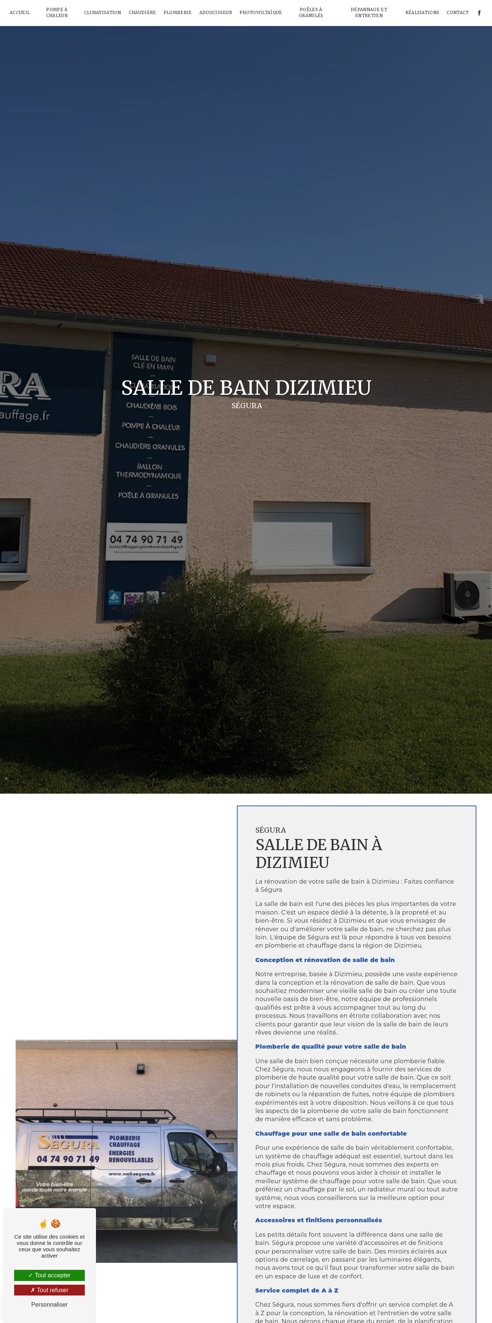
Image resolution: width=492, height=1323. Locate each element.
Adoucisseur (215, 12)
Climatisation (102, 12)
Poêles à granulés (311, 12)
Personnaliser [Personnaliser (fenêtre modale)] (49, 1304)
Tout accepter (49, 1275)
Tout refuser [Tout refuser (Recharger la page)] (49, 1290)
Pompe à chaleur (57, 12)
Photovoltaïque (260, 12)
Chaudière (142, 12)
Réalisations (422, 12)
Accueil (20, 12)
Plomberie (178, 12)
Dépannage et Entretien (369, 12)
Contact (458, 12)
